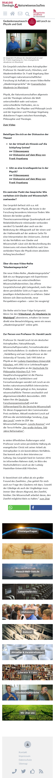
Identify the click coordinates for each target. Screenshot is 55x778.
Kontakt (23, 752)
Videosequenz (21, 151)
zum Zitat (45, 498)
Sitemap (23, 763)
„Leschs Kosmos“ (36, 423)
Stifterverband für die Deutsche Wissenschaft (27, 406)
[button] (19, 507)
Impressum (24, 756)
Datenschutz (25, 759)
